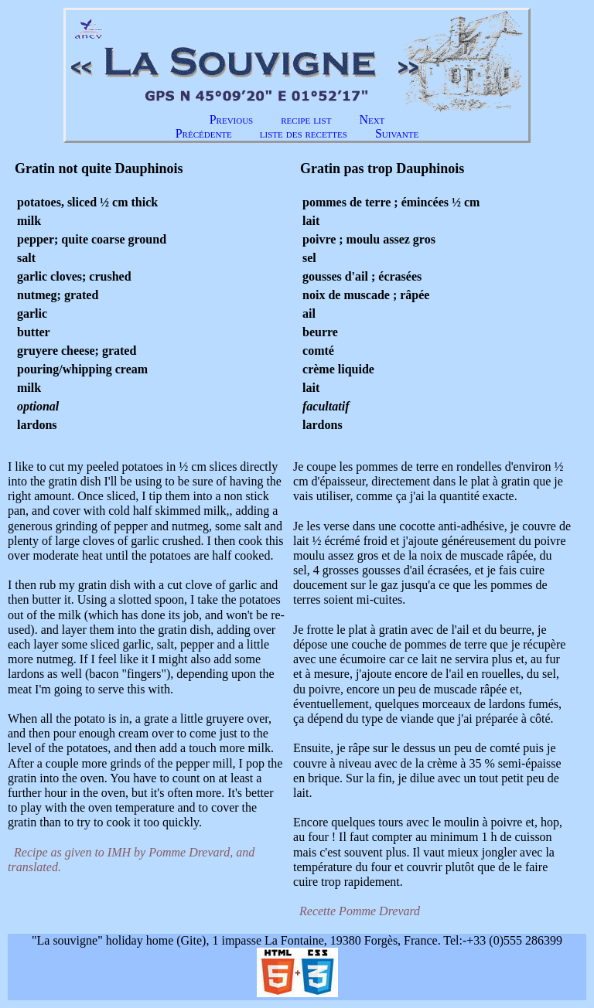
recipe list (306, 119)
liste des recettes (303, 133)
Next (371, 119)
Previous (232, 119)
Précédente (204, 133)
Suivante (396, 133)
